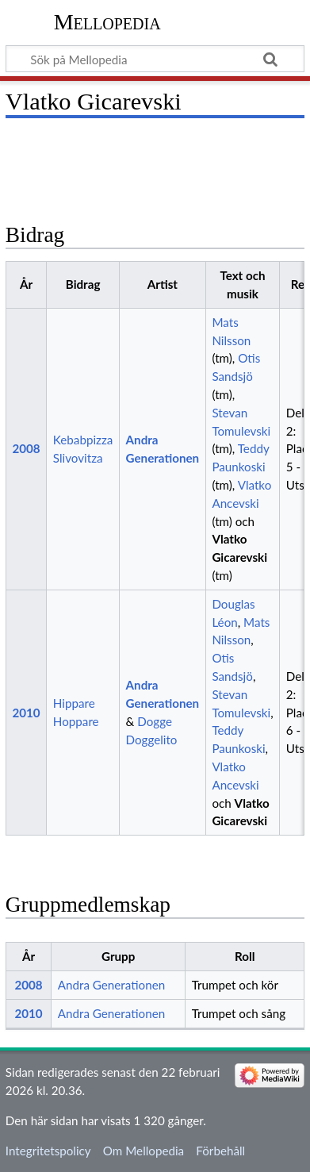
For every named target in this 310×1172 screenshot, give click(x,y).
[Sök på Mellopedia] (155, 58)
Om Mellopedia (143, 1150)
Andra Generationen (111, 985)
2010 (26, 712)
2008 (26, 448)
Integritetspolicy (48, 1150)
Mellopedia (107, 22)
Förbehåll (220, 1150)
